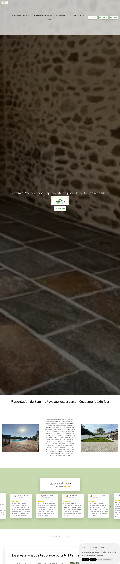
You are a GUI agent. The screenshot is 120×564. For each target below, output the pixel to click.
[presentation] (9, 507)
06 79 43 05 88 (60, 208)
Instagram (103, 17)
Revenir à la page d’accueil (60, 536)
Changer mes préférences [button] (104, 559)
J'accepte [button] (85, 559)
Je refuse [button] (93, 559)
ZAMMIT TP (92, 17)
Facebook (113, 17)
